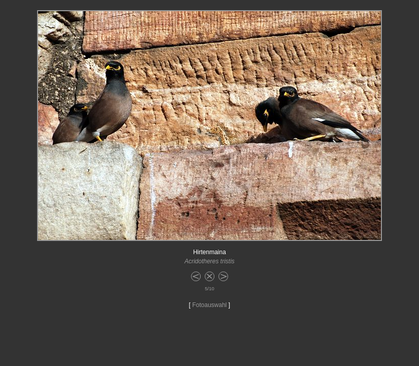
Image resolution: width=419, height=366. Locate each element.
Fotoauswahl (209, 305)
